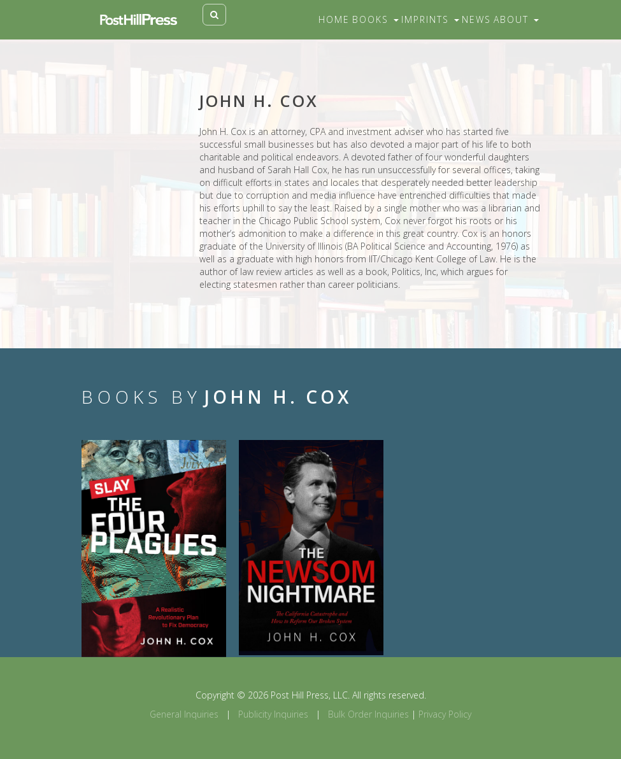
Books (375, 19)
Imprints (430, 19)
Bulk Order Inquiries (368, 714)
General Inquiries (184, 714)
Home (334, 19)
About (516, 19)
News (476, 19)
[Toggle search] (214, 14)
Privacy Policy (444, 714)
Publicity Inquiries (273, 714)
